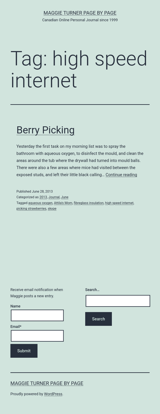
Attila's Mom (63, 203)
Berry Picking (45, 130)
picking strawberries (31, 209)
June (64, 197)
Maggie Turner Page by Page (80, 13)
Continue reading (121, 174)
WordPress (53, 394)
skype (52, 209)
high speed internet (119, 203)
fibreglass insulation (89, 203)
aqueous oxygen (40, 203)
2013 (43, 197)
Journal (54, 197)
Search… (92, 289)
